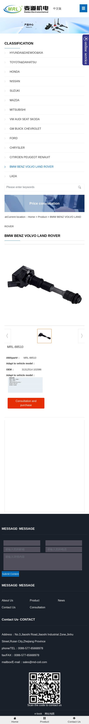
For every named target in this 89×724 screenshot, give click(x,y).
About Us (7, 600)
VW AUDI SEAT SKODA (25, 119)
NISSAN (15, 81)
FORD (14, 138)
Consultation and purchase (26, 403)
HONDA (15, 71)
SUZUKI (15, 90)
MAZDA (14, 100)
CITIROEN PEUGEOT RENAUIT (30, 157)
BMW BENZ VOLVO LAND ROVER (32, 166)
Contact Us (8, 607)
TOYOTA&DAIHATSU (23, 62)
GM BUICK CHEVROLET (25, 128)
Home (31, 216)
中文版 (57, 8)
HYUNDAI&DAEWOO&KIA (26, 52)
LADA (13, 176)
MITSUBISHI (18, 109)
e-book (38, 713)
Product (42, 216)
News (61, 600)
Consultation (37, 607)
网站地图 (49, 713)
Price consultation (44, 203)
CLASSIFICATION (19, 43)
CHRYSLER (17, 147)
